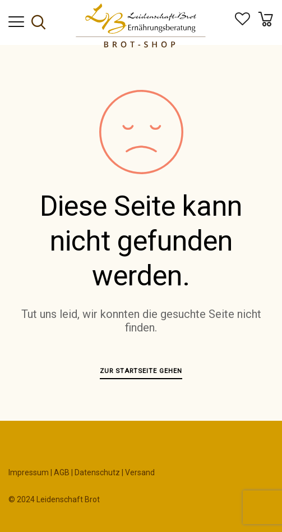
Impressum (28, 472)
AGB (62, 472)
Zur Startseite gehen (141, 371)
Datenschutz (97, 472)
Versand (140, 472)
